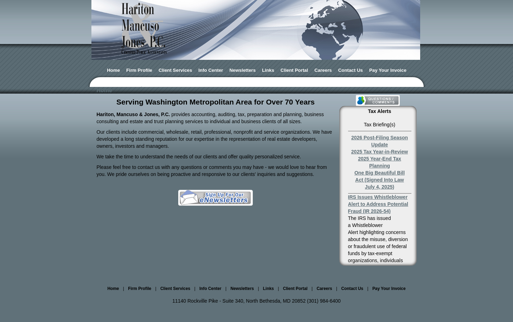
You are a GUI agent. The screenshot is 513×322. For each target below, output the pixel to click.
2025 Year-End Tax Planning (379, 162)
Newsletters (243, 70)
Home (113, 70)
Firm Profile (139, 70)
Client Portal (294, 70)
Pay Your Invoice (387, 70)
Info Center (210, 70)
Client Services (175, 70)
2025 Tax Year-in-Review (379, 151)
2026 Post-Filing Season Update (379, 141)
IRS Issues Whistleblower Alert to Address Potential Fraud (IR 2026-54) (378, 204)
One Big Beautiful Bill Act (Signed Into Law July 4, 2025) (379, 180)
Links (268, 70)
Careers (323, 70)
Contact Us (350, 70)
